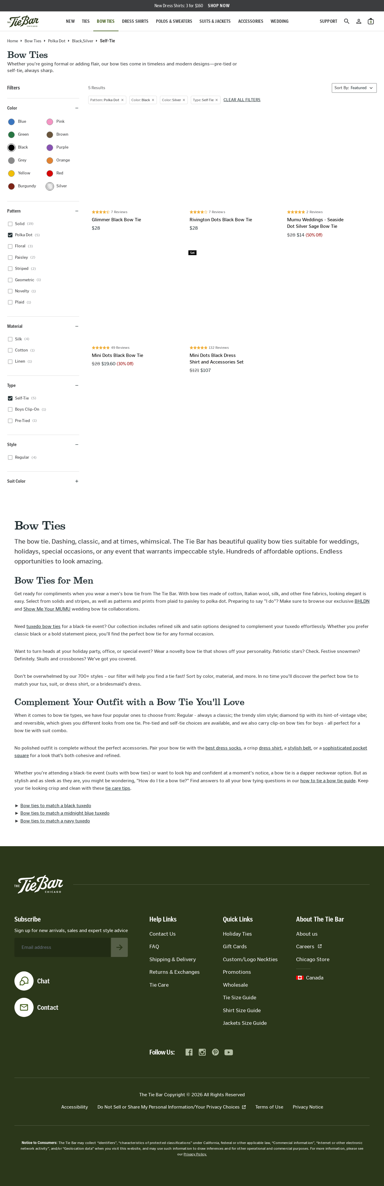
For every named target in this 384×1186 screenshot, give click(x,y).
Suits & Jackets (215, 21)
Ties (86, 21)
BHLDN (362, 601)
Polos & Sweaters (174, 21)
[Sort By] (354, 88)
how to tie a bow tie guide (328, 780)
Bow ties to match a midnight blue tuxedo (65, 813)
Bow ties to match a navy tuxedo (55, 821)
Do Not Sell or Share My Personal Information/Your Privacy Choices (172, 1107)
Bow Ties (106, 21)
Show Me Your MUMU (46, 609)
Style (43, 444)
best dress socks (223, 748)
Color (43, 108)
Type (43, 385)
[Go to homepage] (23, 21)
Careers (309, 946)
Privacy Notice (308, 1107)
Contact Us (162, 934)
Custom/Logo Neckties (250, 959)
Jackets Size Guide (245, 1023)
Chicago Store (312, 959)
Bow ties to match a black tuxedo (55, 805)
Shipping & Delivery (172, 959)
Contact (47, 1007)
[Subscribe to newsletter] (119, 947)
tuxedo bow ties (43, 626)
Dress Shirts (135, 21)
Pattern (43, 211)
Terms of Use (269, 1107)
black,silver (82, 41)
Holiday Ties (237, 934)
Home (12, 41)
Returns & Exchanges (174, 972)
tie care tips (117, 788)
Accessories (251, 21)
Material (43, 326)
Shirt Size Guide (242, 1010)
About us (307, 934)
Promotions (237, 972)
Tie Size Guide (239, 997)
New (70, 21)
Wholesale (235, 985)
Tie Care (159, 985)
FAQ (154, 946)
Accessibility (74, 1107)
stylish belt (299, 748)
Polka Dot (56, 41)
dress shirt (270, 748)
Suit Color (43, 481)
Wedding (280, 21)
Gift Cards (235, 946)
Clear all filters (242, 100)
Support (328, 21)
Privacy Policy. (195, 1154)
